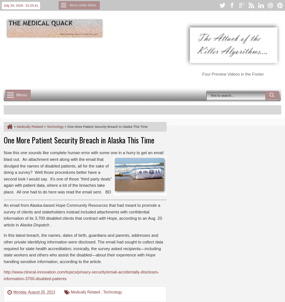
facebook (232, 5)
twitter (222, 5)
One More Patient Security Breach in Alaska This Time (79, 140)
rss (251, 5)
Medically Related (86, 292)
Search (272, 95)
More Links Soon (83, 5)
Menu (21, 95)
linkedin (261, 5)
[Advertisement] (139, 59)
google (241, 5)
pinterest (280, 5)
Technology (112, 292)
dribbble (270, 5)
